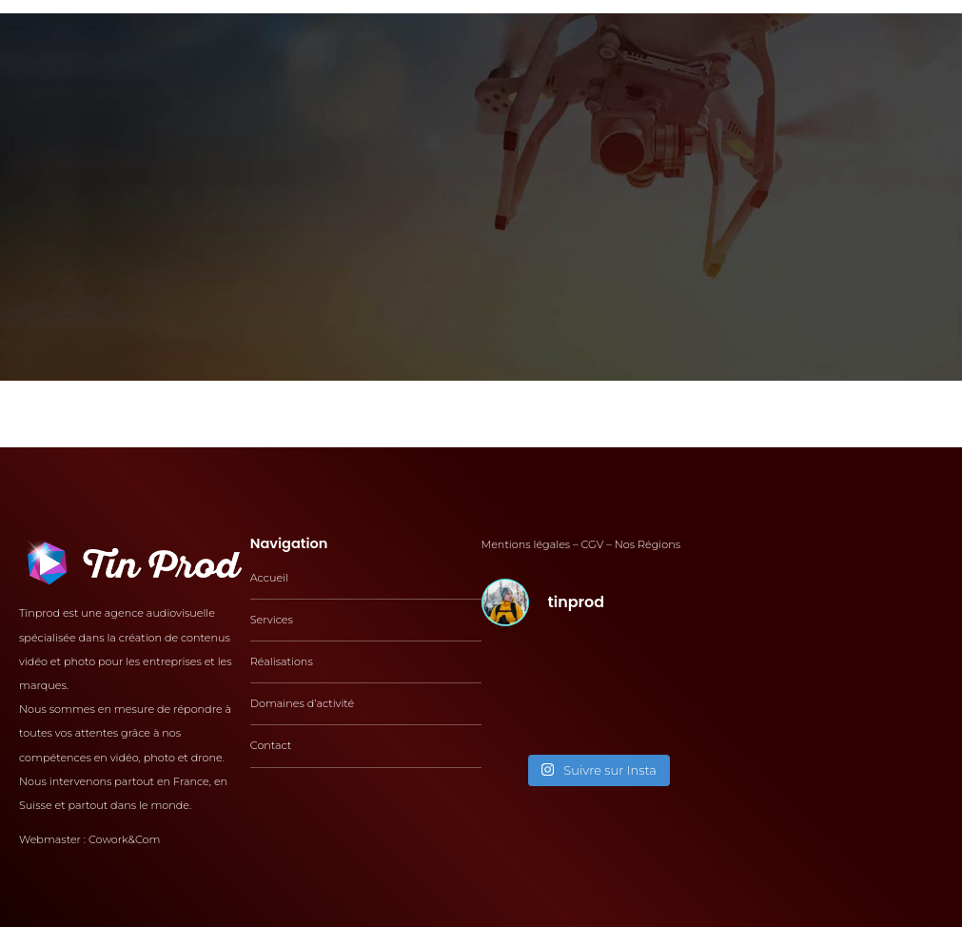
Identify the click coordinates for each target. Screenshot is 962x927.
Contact (271, 745)
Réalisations (281, 661)
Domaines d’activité (302, 703)
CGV (592, 544)
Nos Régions (647, 544)
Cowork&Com (124, 839)
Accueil (269, 577)
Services (271, 619)
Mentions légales (526, 544)
